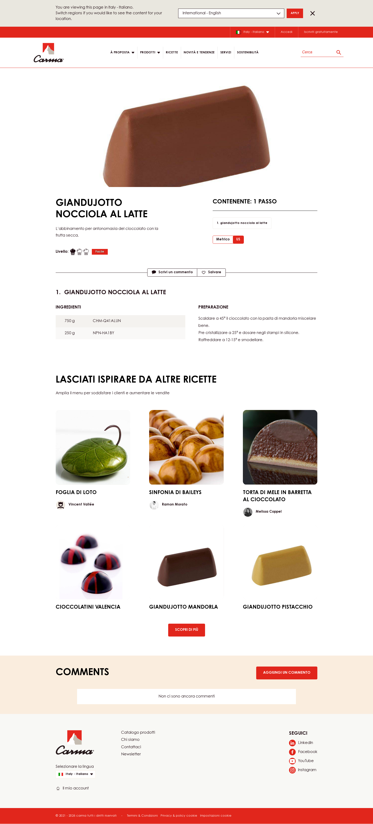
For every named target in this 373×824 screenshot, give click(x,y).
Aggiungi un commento (286, 673)
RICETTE (172, 52)
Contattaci (131, 747)
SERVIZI (225, 52)
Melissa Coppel (269, 512)
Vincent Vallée (81, 504)
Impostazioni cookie (215, 815)
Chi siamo (130, 740)
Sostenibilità (248, 52)
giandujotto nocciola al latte (243, 223)
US (238, 239)
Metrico (223, 239)
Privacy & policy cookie (179, 815)
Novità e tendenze (199, 52)
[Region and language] (231, 13)
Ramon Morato (174, 504)
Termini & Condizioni (142, 815)
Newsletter (131, 754)
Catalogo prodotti (138, 733)
